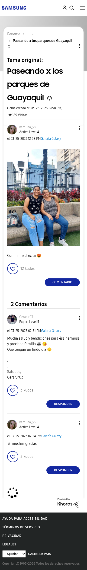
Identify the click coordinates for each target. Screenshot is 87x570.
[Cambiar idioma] (14, 553)
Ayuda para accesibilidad (24, 519)
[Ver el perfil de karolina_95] (27, 127)
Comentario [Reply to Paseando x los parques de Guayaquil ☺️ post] (62, 282)
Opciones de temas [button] (71, 46)
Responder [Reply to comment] (63, 404)
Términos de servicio (21, 527)
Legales (9, 544)
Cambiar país (39, 554)
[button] (71, 128)
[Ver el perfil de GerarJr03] (26, 317)
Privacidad (12, 536)
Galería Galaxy (51, 139)
